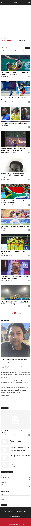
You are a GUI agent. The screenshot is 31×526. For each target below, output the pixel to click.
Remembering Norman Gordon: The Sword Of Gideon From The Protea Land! (14, 175)
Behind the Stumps (21, 511)
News (2, 484)
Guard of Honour (4, 486)
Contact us (5, 520)
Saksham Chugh (4, 76)
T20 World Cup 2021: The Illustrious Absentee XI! (14, 124)
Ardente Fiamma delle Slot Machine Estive (14, 432)
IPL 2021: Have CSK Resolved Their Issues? (13, 252)
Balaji (2, 280)
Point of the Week (5, 477)
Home (2, 38)
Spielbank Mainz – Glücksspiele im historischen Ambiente (19, 440)
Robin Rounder (4, 255)
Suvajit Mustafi (4, 127)
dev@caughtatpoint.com (14, 516)
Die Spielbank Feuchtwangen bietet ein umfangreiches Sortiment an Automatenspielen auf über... (19, 449)
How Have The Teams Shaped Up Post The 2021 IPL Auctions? (15, 278)
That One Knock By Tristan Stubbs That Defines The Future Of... (15, 73)
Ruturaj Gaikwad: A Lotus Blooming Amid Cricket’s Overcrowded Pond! (14, 149)
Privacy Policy (25, 520)
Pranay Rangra (4, 204)
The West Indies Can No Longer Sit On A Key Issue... (15, 227)
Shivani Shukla (4, 152)
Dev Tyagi (3, 179)
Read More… (4, 403)
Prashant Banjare (5, 434)
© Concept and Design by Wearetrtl (15, 524)
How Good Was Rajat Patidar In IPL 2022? (13, 99)
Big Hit (2, 475)
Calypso (2, 479)
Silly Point (17, 513)
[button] (28, 2)
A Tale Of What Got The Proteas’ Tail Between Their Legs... (14, 303)
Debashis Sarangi (5, 101)
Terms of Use (18, 520)
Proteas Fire (3, 482)
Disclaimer (11, 520)
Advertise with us (15, 521)
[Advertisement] (15, 20)
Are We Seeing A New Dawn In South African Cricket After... (14, 202)
